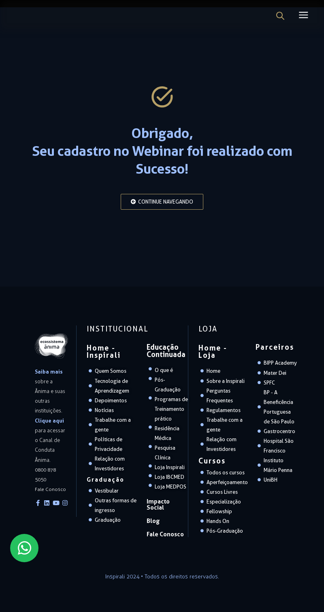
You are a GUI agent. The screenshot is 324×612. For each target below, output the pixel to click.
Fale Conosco (164, 528)
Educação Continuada (166, 352)
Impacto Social (166, 503)
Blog (152, 515)
